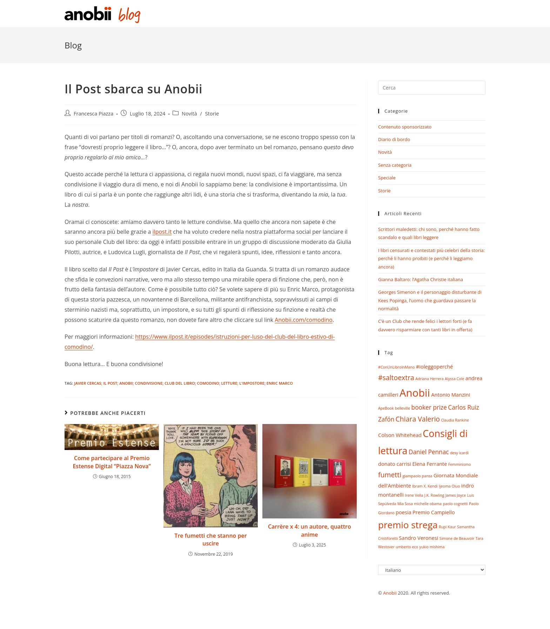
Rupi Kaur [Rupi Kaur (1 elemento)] (447, 526)
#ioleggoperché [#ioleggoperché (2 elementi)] (434, 366)
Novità (189, 113)
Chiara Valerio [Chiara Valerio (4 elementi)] (418, 419)
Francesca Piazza (93, 113)
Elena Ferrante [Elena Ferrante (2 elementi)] (429, 463)
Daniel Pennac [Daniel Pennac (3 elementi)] (429, 452)
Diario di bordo (394, 139)
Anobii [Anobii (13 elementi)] (415, 393)
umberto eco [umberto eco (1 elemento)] (407, 546)
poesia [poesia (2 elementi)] (403, 512)
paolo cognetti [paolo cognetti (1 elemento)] (455, 503)
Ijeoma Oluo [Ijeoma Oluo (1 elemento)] (449, 486)
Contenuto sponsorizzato (404, 127)
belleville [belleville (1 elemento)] (402, 408)
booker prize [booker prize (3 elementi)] (429, 407)
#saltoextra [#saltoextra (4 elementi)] (396, 377)
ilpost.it (162, 232)
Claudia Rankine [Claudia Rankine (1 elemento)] (455, 420)
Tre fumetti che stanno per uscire (210, 539)
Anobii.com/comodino (304, 320)
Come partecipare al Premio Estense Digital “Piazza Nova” (112, 462)
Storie (212, 113)
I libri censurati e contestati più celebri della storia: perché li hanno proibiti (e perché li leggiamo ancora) (431, 258)
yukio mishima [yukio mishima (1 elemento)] (431, 546)
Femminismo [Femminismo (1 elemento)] (459, 464)
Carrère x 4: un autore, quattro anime (309, 530)
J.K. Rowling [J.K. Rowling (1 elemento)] (434, 495)
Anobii (390, 593)
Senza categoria (394, 165)
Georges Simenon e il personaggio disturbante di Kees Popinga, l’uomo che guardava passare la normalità (430, 300)
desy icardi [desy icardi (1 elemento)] (459, 452)
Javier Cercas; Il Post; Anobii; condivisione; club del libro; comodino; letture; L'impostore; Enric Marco (183, 383)
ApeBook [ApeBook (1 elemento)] (386, 408)
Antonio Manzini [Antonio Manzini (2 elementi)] (450, 394)
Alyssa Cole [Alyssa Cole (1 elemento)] (454, 378)
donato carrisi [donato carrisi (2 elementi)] (394, 463)
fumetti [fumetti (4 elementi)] (389, 474)
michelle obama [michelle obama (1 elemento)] (428, 503)
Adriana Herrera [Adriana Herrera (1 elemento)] (429, 378)
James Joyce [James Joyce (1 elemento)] (455, 495)
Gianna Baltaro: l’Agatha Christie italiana (420, 279)
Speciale (387, 177)
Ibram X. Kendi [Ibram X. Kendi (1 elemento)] (424, 486)
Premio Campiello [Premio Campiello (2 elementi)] (433, 512)
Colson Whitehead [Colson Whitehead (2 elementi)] (400, 434)
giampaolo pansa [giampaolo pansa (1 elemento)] (417, 476)
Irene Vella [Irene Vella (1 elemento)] (414, 495)
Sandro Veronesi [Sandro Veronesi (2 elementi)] (418, 537)
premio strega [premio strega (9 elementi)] (408, 524)
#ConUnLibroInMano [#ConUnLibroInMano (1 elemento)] (396, 367)
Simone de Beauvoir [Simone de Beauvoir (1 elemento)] (457, 538)
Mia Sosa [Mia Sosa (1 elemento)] (405, 503)
